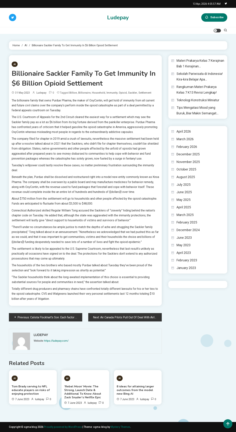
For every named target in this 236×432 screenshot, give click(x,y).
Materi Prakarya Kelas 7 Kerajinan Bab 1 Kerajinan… (200, 63)
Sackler (132, 92)
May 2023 (183, 245)
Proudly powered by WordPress (63, 426)
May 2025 (183, 200)
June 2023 (184, 237)
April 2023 (183, 253)
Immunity (112, 92)
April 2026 (183, 131)
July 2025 (183, 184)
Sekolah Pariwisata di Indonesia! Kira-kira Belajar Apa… (199, 76)
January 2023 (186, 268)
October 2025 (186, 169)
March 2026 (185, 139)
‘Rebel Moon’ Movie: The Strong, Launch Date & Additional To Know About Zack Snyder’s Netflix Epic (82, 392)
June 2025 (184, 192)
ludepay (41, 92)
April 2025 (183, 207)
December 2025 (188, 154)
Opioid (123, 92)
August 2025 (185, 177)
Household (98, 92)
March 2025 (185, 215)
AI (14, 64)
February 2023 (186, 260)
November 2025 (188, 162)
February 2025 (186, 222)
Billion (73, 92)
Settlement (144, 92)
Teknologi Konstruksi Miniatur (197, 100)
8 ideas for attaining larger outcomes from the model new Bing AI (135, 390)
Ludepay (118, 17)
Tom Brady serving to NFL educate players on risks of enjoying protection (31, 390)
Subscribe (214, 17)
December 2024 (188, 230)
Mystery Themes (120, 426)
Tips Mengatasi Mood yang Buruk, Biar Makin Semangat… (197, 110)
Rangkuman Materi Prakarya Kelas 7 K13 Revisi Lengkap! (196, 89)
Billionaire (84, 92)
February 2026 (186, 147)
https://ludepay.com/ (56, 340)
